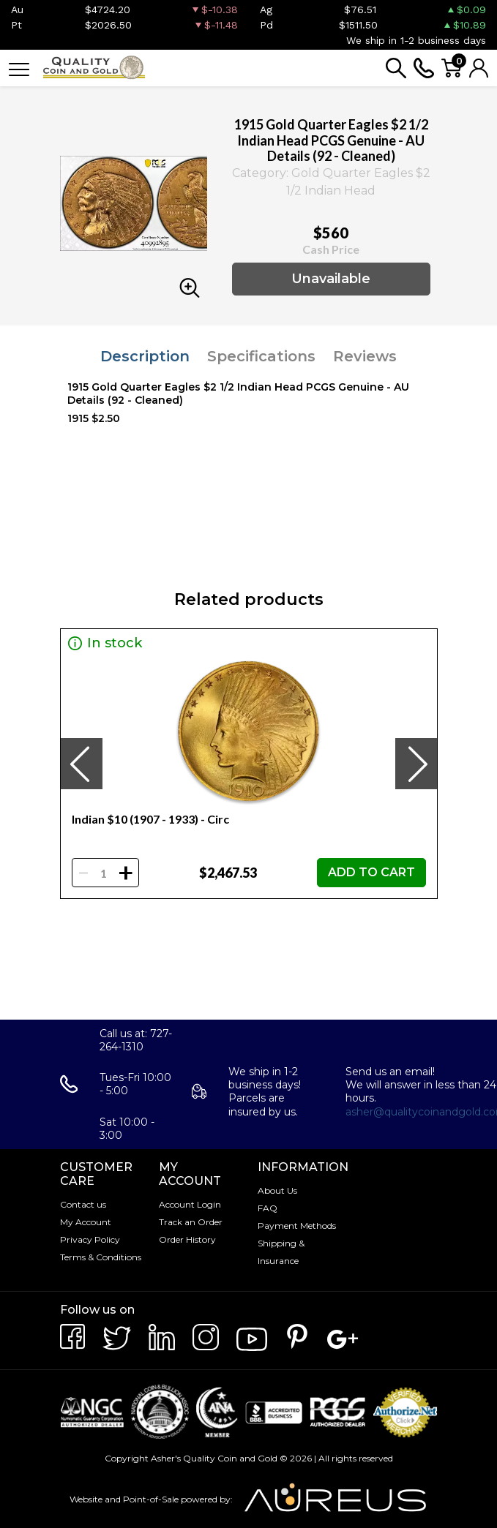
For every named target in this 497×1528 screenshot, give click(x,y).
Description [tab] (145, 356)
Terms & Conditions (100, 1257)
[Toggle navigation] (19, 68)
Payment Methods (297, 1225)
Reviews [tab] (365, 356)
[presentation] (81, 763)
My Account (85, 1221)
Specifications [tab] (261, 356)
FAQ (267, 1208)
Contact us (83, 1204)
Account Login (190, 1204)
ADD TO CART (371, 872)
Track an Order (191, 1221)
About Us (277, 1190)
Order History (187, 1239)
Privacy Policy (90, 1239)
